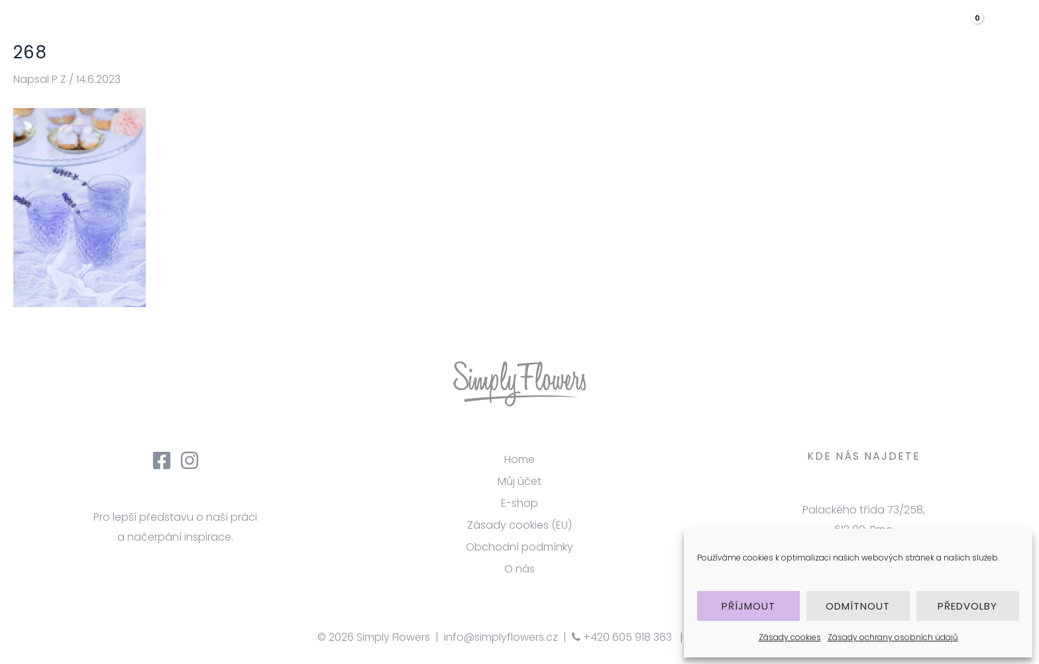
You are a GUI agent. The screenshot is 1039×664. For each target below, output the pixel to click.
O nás (612, 29)
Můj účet (519, 481)
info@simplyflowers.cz (501, 637)
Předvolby (967, 606)
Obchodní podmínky (519, 547)
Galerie (748, 29)
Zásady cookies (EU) (519, 525)
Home (519, 459)
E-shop (519, 503)
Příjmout (748, 606)
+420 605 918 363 (622, 637)
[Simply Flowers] (109, 28)
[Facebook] (162, 460)
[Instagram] (189, 460)
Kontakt (899, 29)
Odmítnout (858, 606)
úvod (551, 29)
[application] (842, 30)
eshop (823, 29)
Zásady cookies (790, 637)
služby (678, 29)
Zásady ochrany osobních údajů (893, 637)
